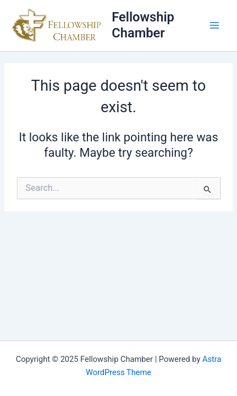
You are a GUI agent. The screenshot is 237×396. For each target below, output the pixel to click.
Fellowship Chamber (143, 25)
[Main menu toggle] (214, 25)
